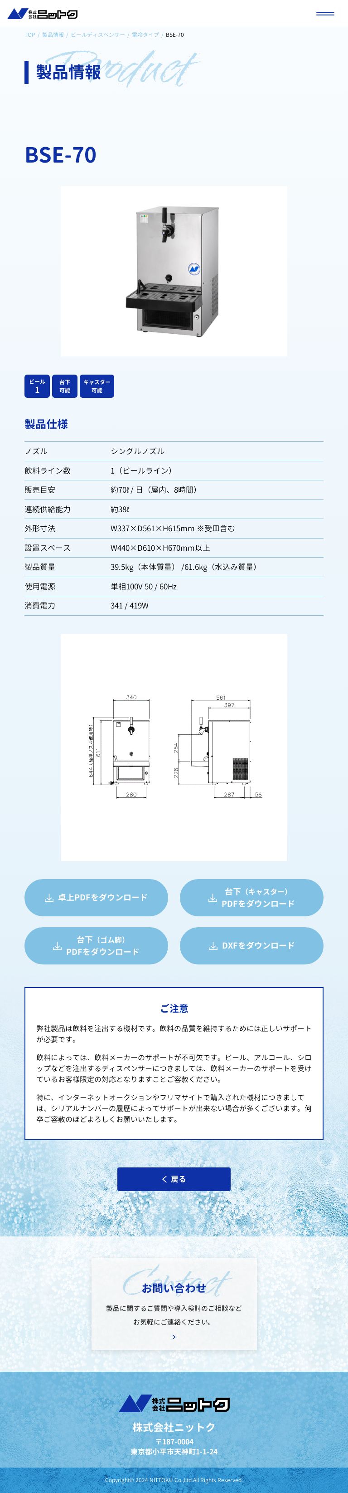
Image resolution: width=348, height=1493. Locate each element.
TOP (29, 35)
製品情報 (53, 35)
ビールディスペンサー (98, 35)
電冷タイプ (145, 35)
